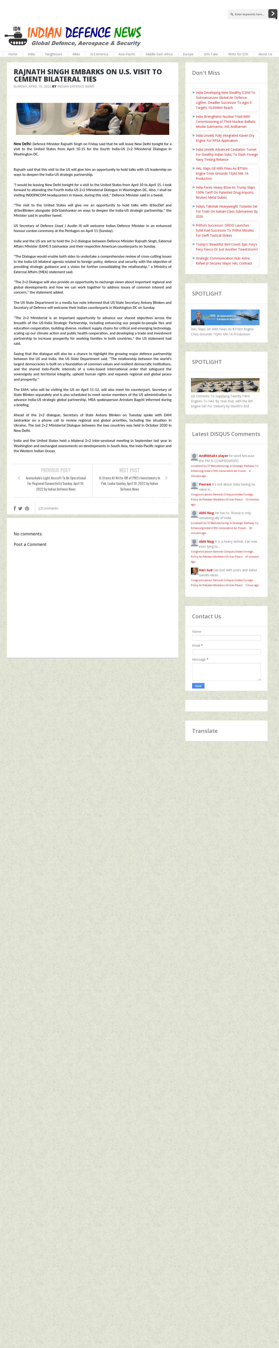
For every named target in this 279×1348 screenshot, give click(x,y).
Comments (48, 508)
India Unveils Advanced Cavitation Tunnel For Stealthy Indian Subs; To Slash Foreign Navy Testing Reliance (227, 154)
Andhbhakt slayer (213, 456)
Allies (76, 54)
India (31, 54)
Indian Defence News (75, 86)
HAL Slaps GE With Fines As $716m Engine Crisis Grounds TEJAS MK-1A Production (222, 173)
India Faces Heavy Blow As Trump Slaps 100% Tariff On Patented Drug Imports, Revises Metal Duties (225, 192)
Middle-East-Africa (159, 54)
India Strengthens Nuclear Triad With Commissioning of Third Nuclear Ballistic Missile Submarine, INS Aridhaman (226, 121)
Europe (188, 54)
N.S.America (99, 54)
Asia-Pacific (126, 54)
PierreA (205, 484)
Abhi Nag (206, 513)
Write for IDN (238, 54)
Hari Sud (205, 570)
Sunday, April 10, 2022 (32, 86)
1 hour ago (252, 585)
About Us (265, 54)
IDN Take (211, 54)
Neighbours (53, 54)
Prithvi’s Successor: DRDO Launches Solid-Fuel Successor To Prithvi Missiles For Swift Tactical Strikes (225, 230)
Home (12, 54)
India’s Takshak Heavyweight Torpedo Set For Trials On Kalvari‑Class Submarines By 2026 (227, 211)
